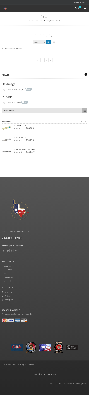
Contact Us (7, 277)
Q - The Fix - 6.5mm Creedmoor (24, 150)
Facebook (7, 292)
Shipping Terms (81, 383)
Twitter (6, 296)
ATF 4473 (7, 281)
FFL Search (7, 270)
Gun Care (39, 21)
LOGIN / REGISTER (80, 2)
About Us (6, 266)
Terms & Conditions (56, 383)
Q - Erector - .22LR (20, 126)
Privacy (69, 383)
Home (31, 21)
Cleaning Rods (49, 21)
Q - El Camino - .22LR (20, 138)
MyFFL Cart (46, 374)
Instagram (7, 300)
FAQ (4, 273)
